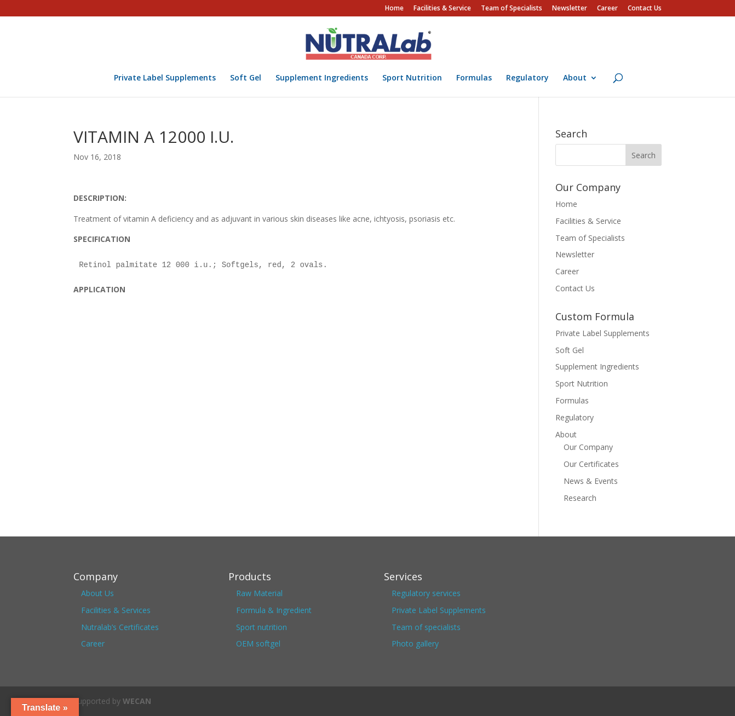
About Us (97, 593)
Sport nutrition (261, 627)
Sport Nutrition (412, 78)
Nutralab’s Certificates (120, 627)
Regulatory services (426, 593)
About (575, 78)
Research (580, 498)
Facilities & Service (442, 9)
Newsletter (569, 9)
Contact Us (645, 9)
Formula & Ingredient (274, 610)
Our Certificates (591, 464)
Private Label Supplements (165, 78)
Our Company (588, 447)
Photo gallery (415, 643)
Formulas (474, 78)
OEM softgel (258, 643)
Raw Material (259, 593)
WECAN (137, 701)
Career (607, 9)
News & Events (591, 481)
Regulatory (527, 78)
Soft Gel (245, 78)
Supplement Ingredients (321, 78)
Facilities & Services (116, 610)
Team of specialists (426, 627)
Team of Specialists (511, 9)
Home (394, 9)
